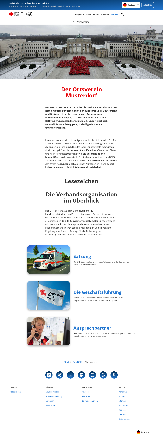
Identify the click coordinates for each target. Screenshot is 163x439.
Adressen (123, 392)
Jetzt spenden (15, 392)
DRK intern (123, 414)
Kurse (88, 14)
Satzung (82, 256)
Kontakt (122, 396)
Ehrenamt (50, 401)
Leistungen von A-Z (90, 401)
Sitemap (122, 401)
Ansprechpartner (92, 328)
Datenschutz (124, 419)
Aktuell (96, 14)
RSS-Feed (123, 410)
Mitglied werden (52, 392)
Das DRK (114, 14)
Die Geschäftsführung (97, 292)
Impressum (123, 405)
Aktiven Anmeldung (54, 396)
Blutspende (50, 405)
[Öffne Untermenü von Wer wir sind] (81, 22)
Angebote (79, 14)
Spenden (105, 14)
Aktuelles (86, 396)
